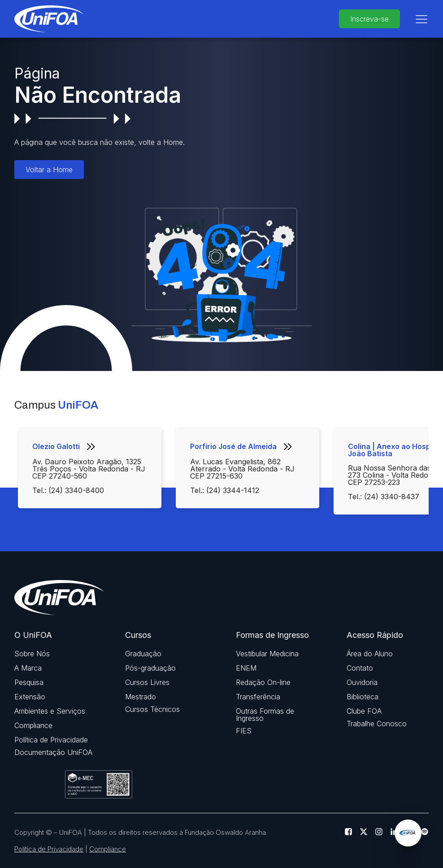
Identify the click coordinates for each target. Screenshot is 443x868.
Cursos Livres (147, 682)
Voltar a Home (49, 169)
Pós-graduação (150, 668)
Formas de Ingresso (272, 635)
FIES (244, 730)
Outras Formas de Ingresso (265, 714)
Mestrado (140, 696)
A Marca (28, 668)
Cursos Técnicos (152, 709)
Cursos (138, 635)
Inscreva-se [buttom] (369, 18)
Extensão (29, 696)
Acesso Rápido (375, 635)
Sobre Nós (32, 653)
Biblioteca (362, 696)
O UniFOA (33, 635)
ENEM (246, 668)
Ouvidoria (362, 682)
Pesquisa (28, 682)
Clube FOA (364, 711)
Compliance (33, 725)
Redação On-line (263, 682)
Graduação (143, 653)
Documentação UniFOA (53, 752)
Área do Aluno (370, 653)
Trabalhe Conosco (377, 723)
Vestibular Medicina (267, 653)
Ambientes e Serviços (49, 711)
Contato (360, 668)
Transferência (258, 696)
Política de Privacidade (51, 739)
